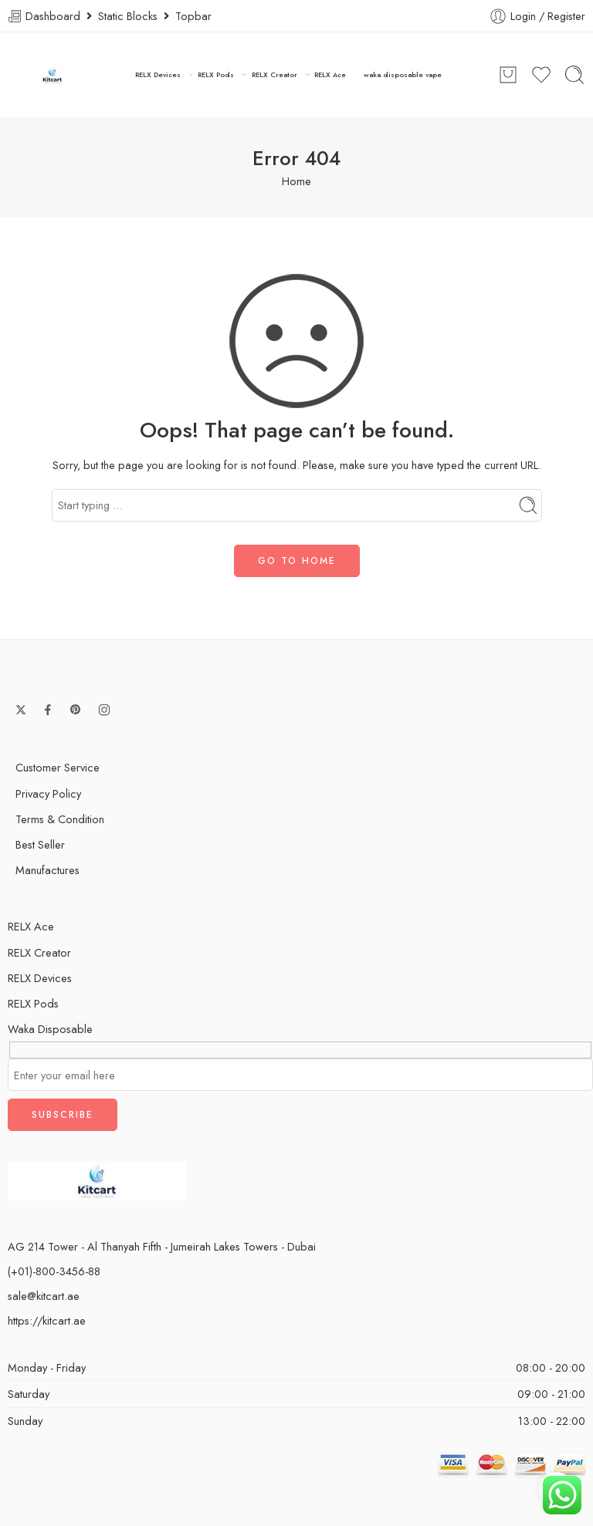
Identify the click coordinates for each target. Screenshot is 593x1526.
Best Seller (40, 844)
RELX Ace (330, 74)
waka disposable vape (403, 74)
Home (296, 181)
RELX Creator (274, 74)
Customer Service (57, 767)
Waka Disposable (50, 1029)
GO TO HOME (297, 561)
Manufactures (47, 870)
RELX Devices (158, 74)
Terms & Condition (59, 819)
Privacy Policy (48, 793)
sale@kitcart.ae (44, 1296)
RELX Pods (216, 74)
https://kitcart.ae (47, 1320)
